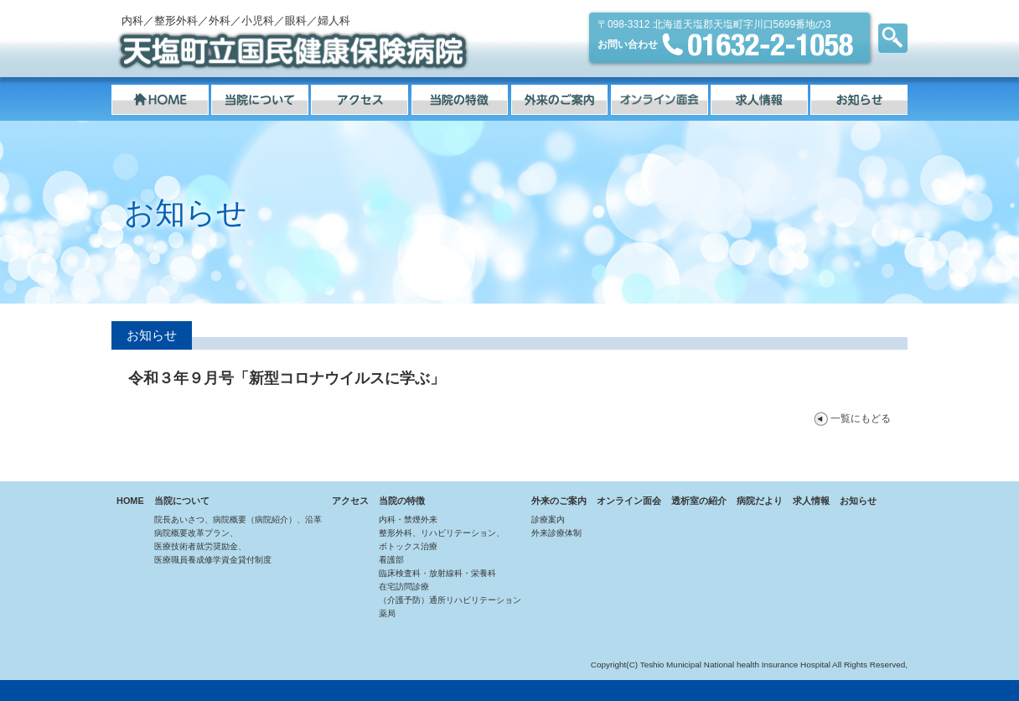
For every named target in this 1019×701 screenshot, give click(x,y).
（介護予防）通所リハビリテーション (450, 600)
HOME (130, 501)
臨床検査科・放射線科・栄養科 (437, 573)
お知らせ (858, 501)
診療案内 (548, 519)
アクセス (350, 501)
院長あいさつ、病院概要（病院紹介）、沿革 (238, 519)
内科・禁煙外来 (408, 519)
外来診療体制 (556, 532)
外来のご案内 (559, 501)
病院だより (760, 501)
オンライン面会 (629, 501)
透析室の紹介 (699, 501)
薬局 (387, 613)
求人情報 (811, 501)
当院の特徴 (402, 501)
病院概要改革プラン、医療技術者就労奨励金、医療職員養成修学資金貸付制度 (213, 546)
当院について (181, 501)
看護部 (391, 559)
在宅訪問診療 (404, 586)
